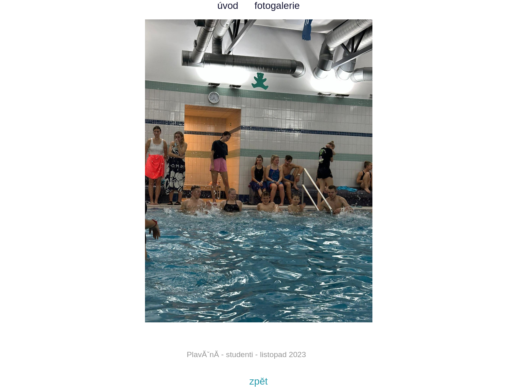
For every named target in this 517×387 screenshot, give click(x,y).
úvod (227, 5)
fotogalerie (277, 5)
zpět (258, 381)
